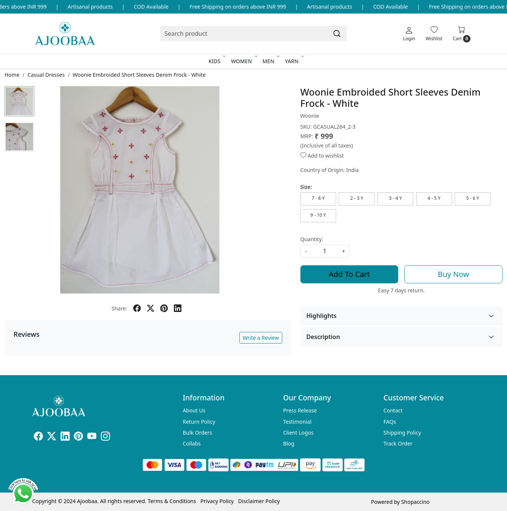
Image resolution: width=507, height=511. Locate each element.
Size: (306, 186)
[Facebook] (38, 437)
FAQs (390, 421)
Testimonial (297, 421)
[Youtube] (92, 437)
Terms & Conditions (172, 501)
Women (244, 61)
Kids (217, 61)
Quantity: (311, 239)
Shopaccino (415, 501)
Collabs (192, 443)
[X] (52, 437)
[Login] (409, 33)
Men (270, 61)
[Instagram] (105, 437)
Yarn (294, 61)
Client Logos (298, 432)
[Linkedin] (65, 437)
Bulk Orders (197, 432)
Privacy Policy (217, 501)
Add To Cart (349, 274)
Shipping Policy (402, 432)
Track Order (398, 443)
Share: (119, 308)
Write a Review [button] (261, 337)
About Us (194, 410)
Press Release (300, 410)
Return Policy (199, 421)
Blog (288, 443)
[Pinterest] (78, 437)
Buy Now (453, 274)
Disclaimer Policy (259, 501)
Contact (393, 410)
